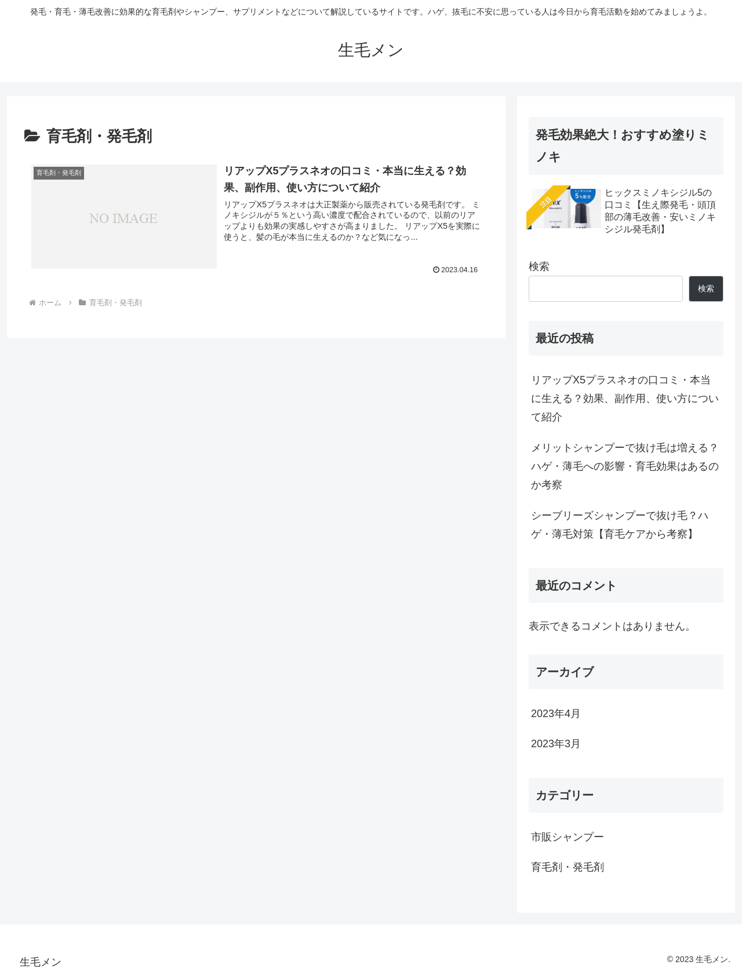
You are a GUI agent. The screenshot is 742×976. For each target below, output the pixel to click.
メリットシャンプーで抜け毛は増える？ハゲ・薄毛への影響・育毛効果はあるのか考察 (625, 466)
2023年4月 (556, 713)
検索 (539, 266)
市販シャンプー (567, 837)
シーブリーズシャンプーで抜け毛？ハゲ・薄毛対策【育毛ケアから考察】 (619, 525)
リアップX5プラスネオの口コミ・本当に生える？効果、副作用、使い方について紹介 (625, 398)
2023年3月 (556, 744)
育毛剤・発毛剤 (567, 867)
